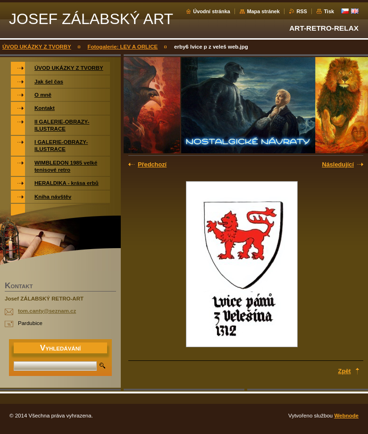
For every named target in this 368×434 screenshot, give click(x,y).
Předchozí (152, 164)
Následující (338, 164)
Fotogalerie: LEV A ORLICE (122, 47)
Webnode (346, 415)
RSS (301, 11)
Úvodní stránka (211, 11)
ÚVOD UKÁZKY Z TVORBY (36, 47)
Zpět (344, 371)
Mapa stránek (263, 11)
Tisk (329, 11)
